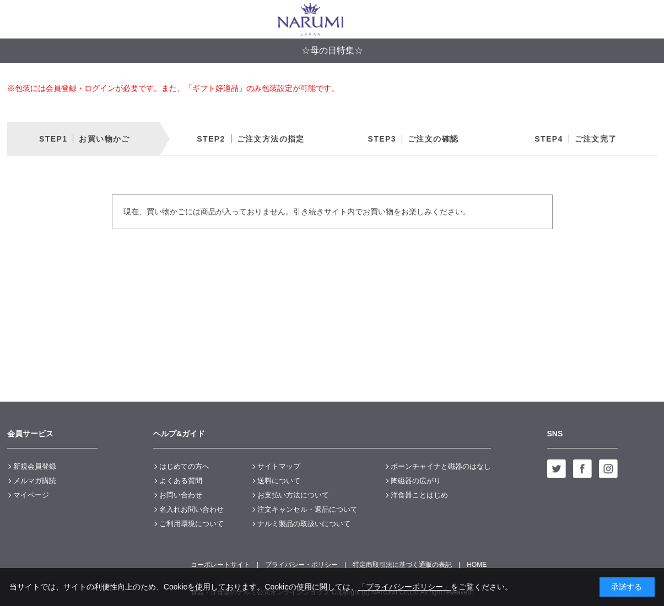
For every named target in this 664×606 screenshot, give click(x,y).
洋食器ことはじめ (419, 495)
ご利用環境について (191, 524)
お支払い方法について (293, 495)
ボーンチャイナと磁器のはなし (441, 466)
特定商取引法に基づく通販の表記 (402, 565)
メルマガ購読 (34, 481)
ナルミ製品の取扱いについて (303, 524)
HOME (477, 565)
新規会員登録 (34, 466)
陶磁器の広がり (416, 481)
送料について (278, 481)
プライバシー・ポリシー (301, 565)
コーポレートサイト (220, 565)
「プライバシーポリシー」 (404, 586)
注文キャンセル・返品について (307, 509)
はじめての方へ (184, 466)
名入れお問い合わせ (191, 509)
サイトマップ (278, 466)
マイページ (31, 495)
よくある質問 (180, 481)
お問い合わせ (180, 495)
